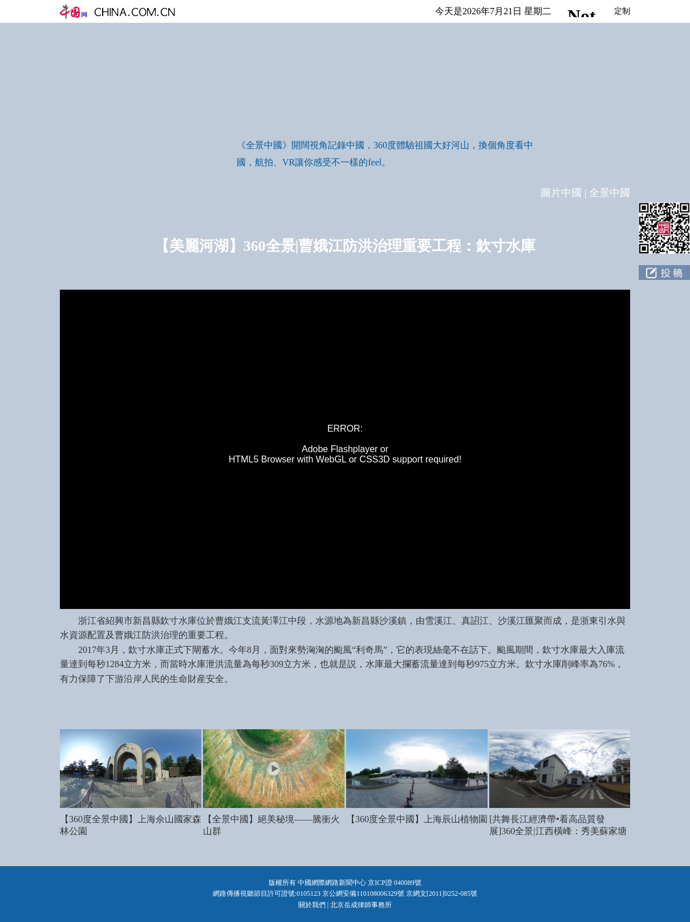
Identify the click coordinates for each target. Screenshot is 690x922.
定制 (622, 11)
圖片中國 (561, 192)
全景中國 (609, 192)
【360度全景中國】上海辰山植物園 (417, 819)
